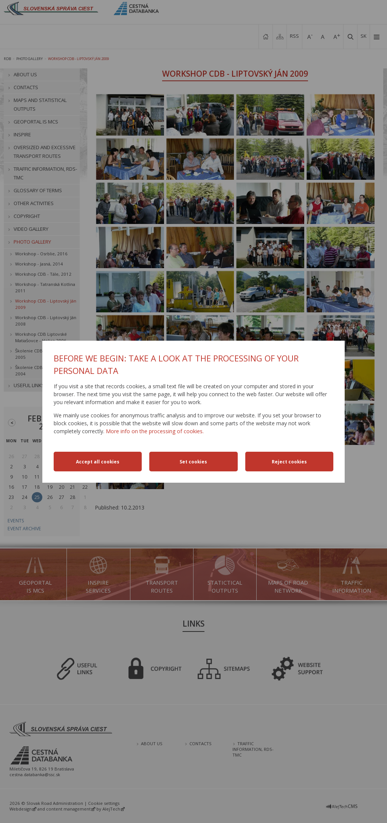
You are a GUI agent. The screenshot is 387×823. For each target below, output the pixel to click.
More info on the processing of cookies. (155, 431)
